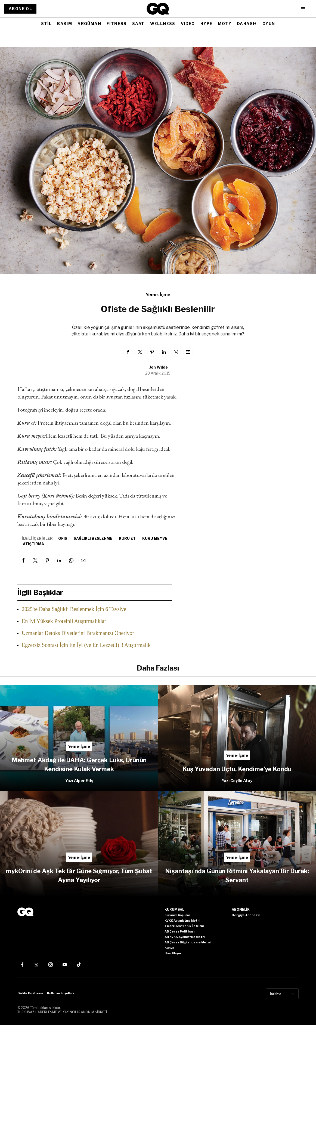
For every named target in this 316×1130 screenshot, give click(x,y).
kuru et (127, 538)
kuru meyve (155, 538)
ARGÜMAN (89, 23)
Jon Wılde (158, 367)
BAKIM (64, 23)
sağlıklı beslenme (93, 538)
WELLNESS (162, 23)
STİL (46, 23)
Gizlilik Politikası (30, 993)
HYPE (206, 23)
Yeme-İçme (157, 294)
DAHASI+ (247, 23)
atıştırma (33, 544)
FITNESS (117, 23)
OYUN (268, 23)
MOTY (224, 23)
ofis (62, 538)
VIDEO (188, 23)
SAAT (138, 23)
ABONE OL (20, 8)
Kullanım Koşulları (60, 993)
